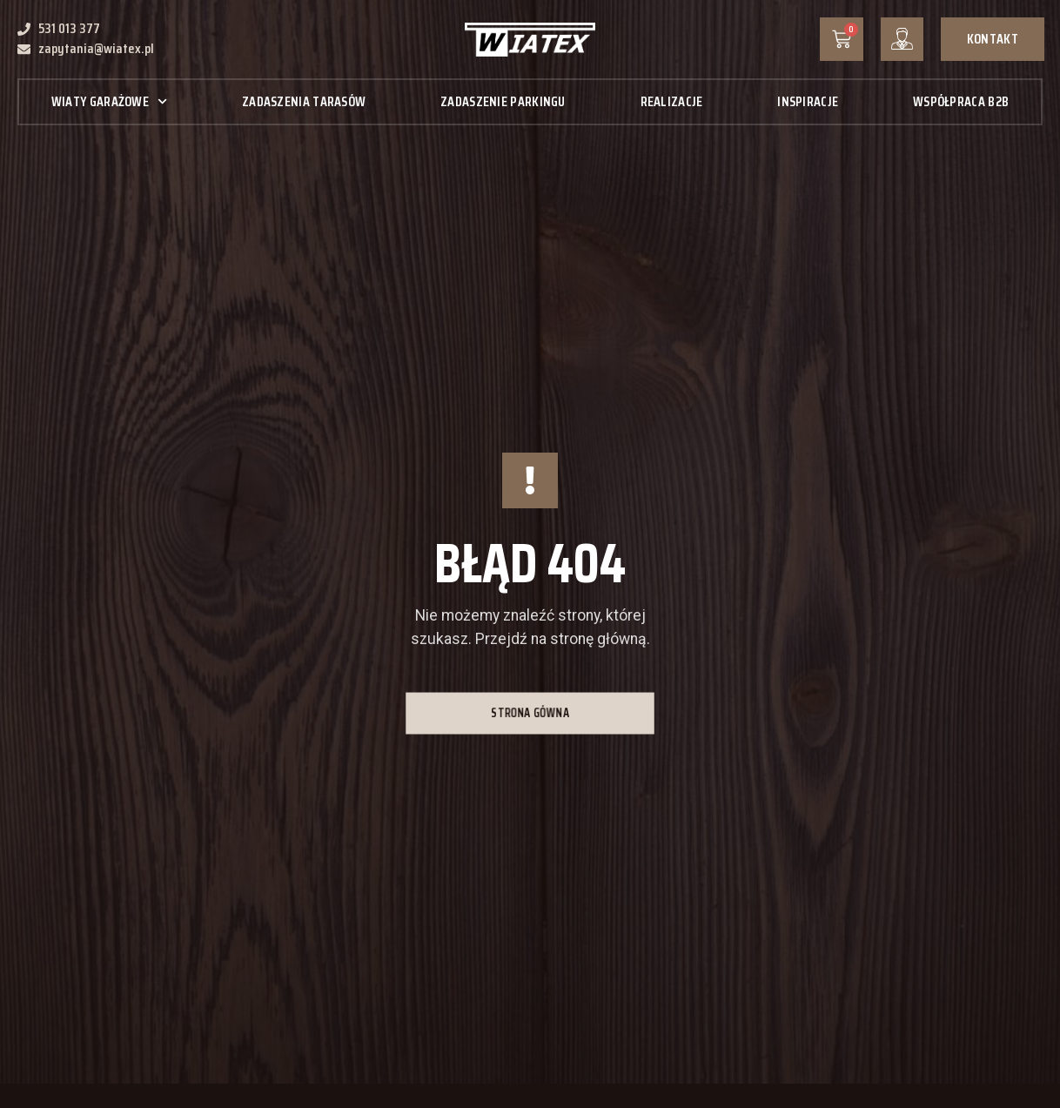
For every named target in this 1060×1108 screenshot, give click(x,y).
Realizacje (672, 101)
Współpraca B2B (961, 101)
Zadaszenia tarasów (304, 101)
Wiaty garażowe (109, 101)
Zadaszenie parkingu (503, 101)
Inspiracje (807, 101)
